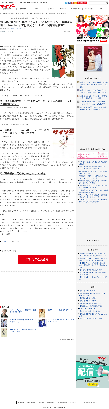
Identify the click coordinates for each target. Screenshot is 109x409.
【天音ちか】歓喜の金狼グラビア (90, 270)
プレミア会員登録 (37, 259)
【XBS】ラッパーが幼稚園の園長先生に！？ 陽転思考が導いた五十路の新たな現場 (93, 265)
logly (72, 340)
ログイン (5, 241)
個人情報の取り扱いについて (67, 402)
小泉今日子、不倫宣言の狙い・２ (60, 310)
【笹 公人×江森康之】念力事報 (89, 311)
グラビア (63, 9)
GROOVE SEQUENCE (87, 308)
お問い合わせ (31, 402)
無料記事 (23, 9)
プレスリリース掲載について (88, 402)
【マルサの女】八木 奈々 (88, 291)
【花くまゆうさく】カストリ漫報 (90, 318)
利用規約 (41, 402)
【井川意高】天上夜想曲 (87, 301)
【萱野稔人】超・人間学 (87, 298)
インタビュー (49, 9)
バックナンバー (76, 9)
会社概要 (21, 402)
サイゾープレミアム (7, 7)
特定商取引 (50, 402)
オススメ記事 (14, 28)
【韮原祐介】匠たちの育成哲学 (90, 303)
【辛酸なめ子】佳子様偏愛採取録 (90, 306)
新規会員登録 (82, 3)
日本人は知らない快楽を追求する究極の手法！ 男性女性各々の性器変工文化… (94, 84)
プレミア (22, 28)
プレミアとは (89, 9)
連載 (36, 9)
